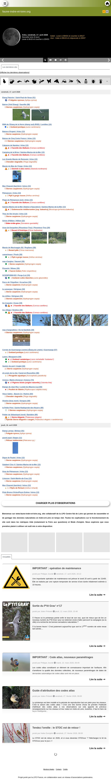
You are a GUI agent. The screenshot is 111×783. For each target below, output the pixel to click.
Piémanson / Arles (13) (11, 193)
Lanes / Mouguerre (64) (11, 357)
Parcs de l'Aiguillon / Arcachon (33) (16, 282)
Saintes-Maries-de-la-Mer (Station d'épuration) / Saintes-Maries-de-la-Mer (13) (34, 207)
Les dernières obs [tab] (9, 67)
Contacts (58, 769)
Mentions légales (48, 769)
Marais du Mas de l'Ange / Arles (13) (17, 166)
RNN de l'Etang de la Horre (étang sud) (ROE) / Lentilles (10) (27, 124)
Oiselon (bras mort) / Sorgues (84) (16, 401)
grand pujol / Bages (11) (12, 438)
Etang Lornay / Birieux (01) (13, 431)
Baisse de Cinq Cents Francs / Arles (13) (19, 138)
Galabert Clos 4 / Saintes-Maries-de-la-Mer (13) (21, 465)
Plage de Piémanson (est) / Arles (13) (17, 200)
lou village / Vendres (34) (12, 310)
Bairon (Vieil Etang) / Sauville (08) (16, 105)
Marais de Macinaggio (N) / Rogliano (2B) (19, 248)
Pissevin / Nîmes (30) (11, 268)
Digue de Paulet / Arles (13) (13, 458)
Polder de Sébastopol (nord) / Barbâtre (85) (20, 415)
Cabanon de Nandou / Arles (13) (15, 145)
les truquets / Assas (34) (12, 303)
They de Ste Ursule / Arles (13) (14, 214)
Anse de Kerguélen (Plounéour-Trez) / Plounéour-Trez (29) (26, 228)
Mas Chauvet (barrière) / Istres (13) (16, 186)
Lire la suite (97, 595)
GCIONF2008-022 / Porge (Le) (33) (16, 275)
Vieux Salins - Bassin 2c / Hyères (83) (17, 394)
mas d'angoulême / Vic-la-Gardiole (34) (18, 330)
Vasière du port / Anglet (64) (13, 366)
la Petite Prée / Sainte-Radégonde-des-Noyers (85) (23, 408)
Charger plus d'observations (55, 503)
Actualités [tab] (6, 557)
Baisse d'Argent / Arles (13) (13, 132)
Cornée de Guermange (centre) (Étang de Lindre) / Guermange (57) (29, 350)
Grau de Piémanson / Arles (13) (15, 472)
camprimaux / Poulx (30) (12, 255)
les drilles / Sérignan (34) (12, 296)
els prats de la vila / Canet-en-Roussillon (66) (20, 373)
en (107, 11)
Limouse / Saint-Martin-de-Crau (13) (17, 478)
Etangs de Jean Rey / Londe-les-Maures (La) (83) (22, 387)
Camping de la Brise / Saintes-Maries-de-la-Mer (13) (23, 152)
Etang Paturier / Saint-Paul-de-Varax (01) (18, 98)
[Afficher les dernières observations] (14, 72)
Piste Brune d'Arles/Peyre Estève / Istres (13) (20, 492)
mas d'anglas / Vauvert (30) (13, 261)
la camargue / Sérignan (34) (13, 289)
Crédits (65, 769)
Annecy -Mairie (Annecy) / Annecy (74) (18, 380)
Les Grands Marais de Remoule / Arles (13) (19, 159)
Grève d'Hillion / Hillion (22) (13, 221)
